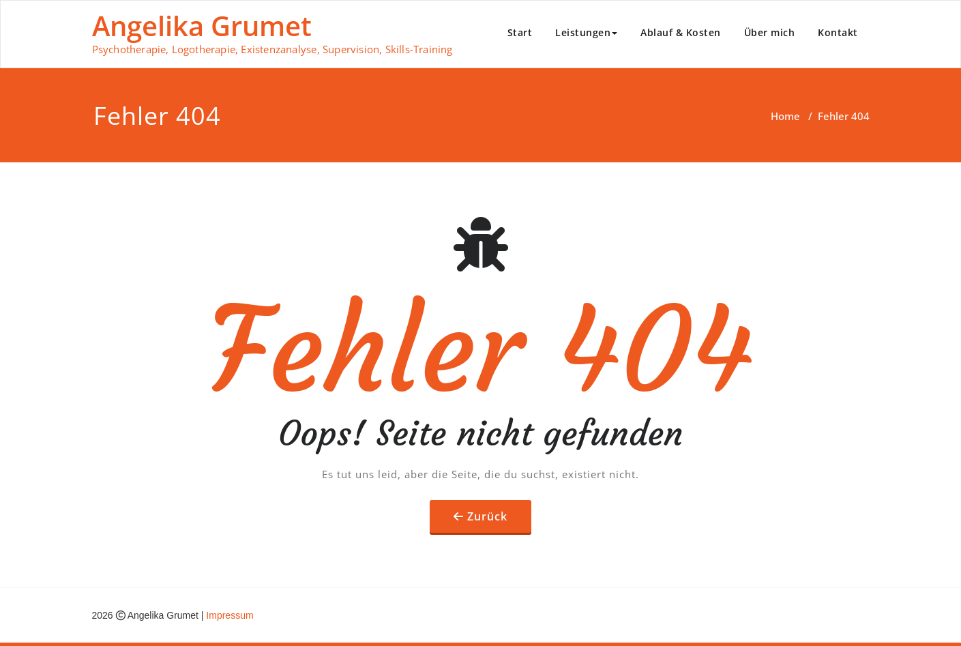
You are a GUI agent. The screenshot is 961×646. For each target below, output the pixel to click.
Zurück (487, 516)
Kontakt (838, 32)
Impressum (229, 615)
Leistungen (586, 32)
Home (785, 116)
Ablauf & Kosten (680, 32)
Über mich (769, 32)
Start (520, 32)
